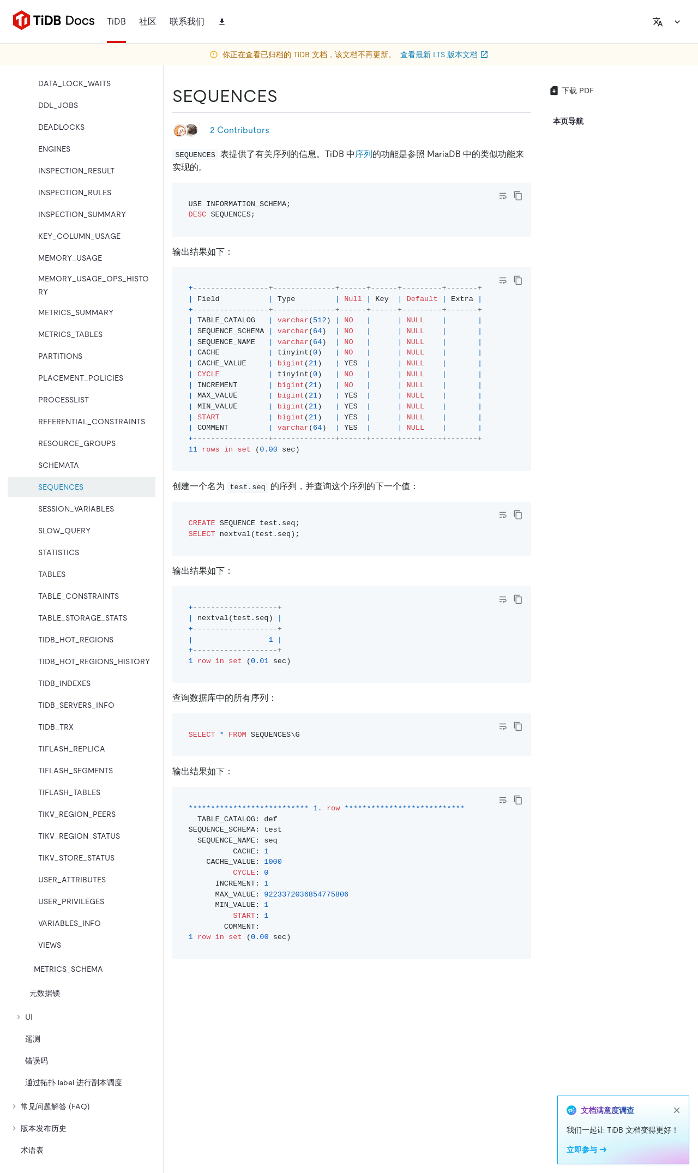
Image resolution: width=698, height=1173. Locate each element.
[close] (676, 1110)
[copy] (518, 195)
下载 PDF (571, 90)
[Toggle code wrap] (502, 195)
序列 (363, 154)
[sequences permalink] (286, 96)
